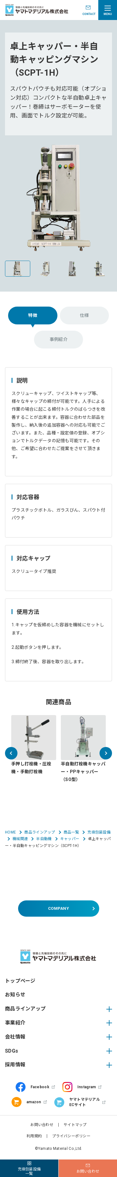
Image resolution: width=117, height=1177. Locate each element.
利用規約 (34, 1136)
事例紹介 (58, 339)
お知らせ (15, 995)
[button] (11, 753)
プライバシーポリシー (71, 1136)
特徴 (32, 315)
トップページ (20, 981)
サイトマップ (75, 1125)
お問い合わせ (41, 1125)
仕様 (84, 315)
